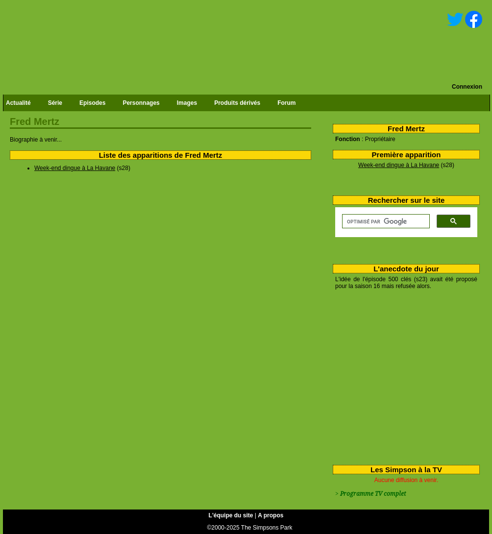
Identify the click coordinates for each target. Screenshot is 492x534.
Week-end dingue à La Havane (398, 165)
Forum (286, 102)
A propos (270, 515)
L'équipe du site (231, 515)
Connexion (467, 86)
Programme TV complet (373, 493)
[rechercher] (385, 221)
